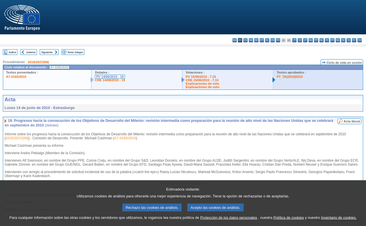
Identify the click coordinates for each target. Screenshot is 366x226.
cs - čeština (245, 40)
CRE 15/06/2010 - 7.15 (202, 80)
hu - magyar (311, 40)
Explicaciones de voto (203, 83)
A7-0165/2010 (16, 76)
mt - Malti (316, 40)
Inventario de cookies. (339, 222)
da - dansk (251, 40)
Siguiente (47, 52)
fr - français (278, 40)
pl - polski (327, 40)
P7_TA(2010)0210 (290, 76)
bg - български (234, 40)
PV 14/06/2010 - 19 (110, 76)
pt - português (332, 40)
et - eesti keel (262, 40)
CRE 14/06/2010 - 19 (110, 80)
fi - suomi (354, 40)
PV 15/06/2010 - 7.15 (201, 76)
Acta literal (352, 121)
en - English (272, 40)
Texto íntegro (75, 52)
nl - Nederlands (321, 40)
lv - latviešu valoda (300, 40)
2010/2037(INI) (38, 62)
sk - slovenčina (343, 40)
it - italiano (294, 40)
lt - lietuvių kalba (305, 40)
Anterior (31, 52)
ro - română (338, 40)
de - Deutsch (256, 40)
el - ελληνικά (267, 40)
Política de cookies (288, 222)
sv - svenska (359, 40)
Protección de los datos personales (228, 222)
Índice (12, 52)
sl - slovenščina (349, 40)
